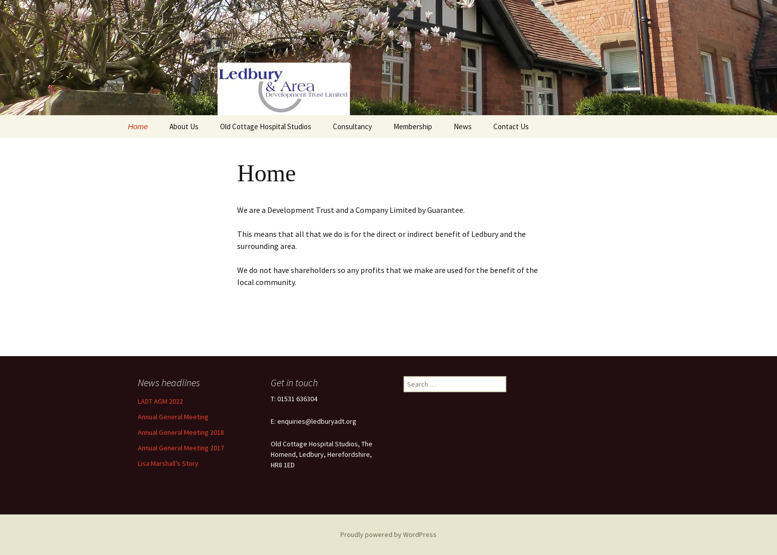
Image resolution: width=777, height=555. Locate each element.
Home (138, 126)
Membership (413, 126)
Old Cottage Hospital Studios (265, 126)
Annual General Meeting (173, 416)
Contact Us (511, 126)
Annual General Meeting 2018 (181, 432)
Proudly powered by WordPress (388, 534)
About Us (184, 126)
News (463, 126)
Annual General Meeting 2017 (181, 447)
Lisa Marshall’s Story (168, 463)
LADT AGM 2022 (160, 401)
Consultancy (352, 126)
